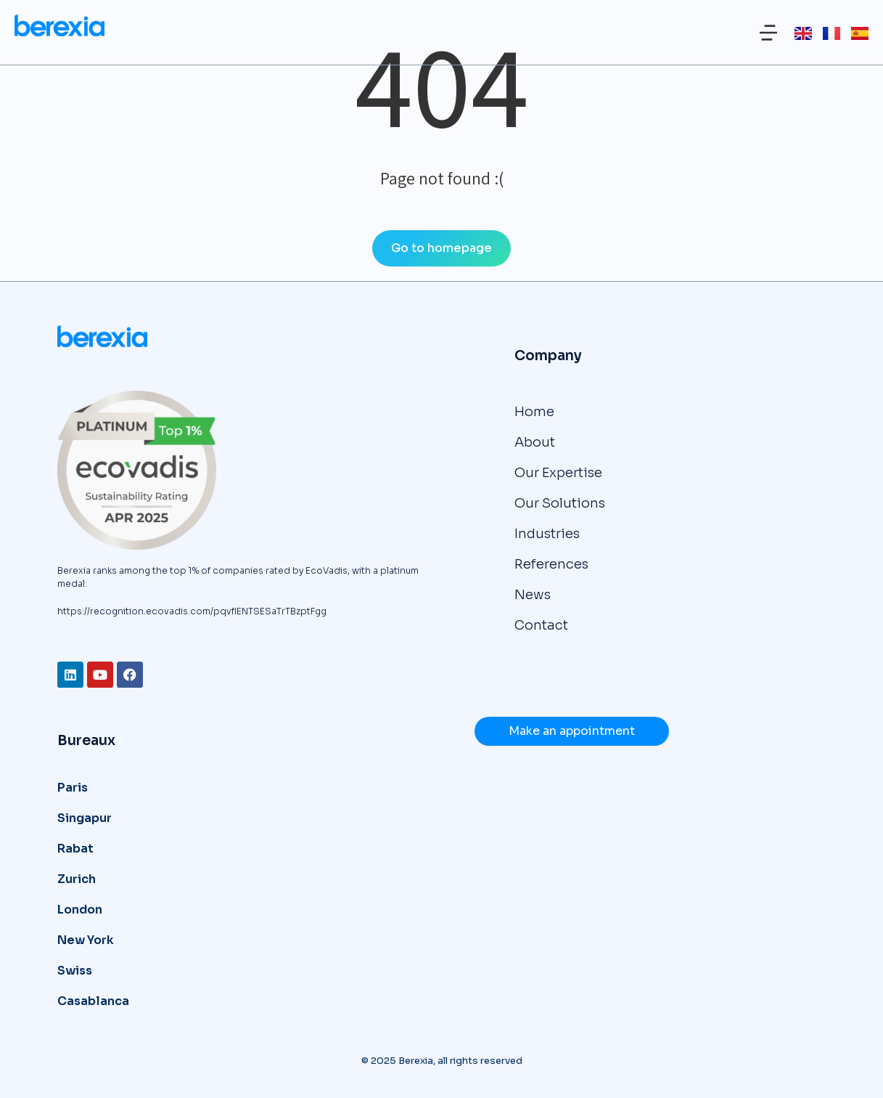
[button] (768, 32)
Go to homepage (441, 248)
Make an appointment (572, 731)
